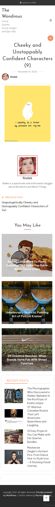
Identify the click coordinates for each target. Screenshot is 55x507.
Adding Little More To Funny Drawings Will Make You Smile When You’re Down (27, 265)
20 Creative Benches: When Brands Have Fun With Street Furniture (27, 359)
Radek (13, 76)
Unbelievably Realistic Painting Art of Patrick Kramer (27, 314)
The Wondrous (9, 13)
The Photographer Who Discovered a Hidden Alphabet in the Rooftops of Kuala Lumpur (38, 396)
